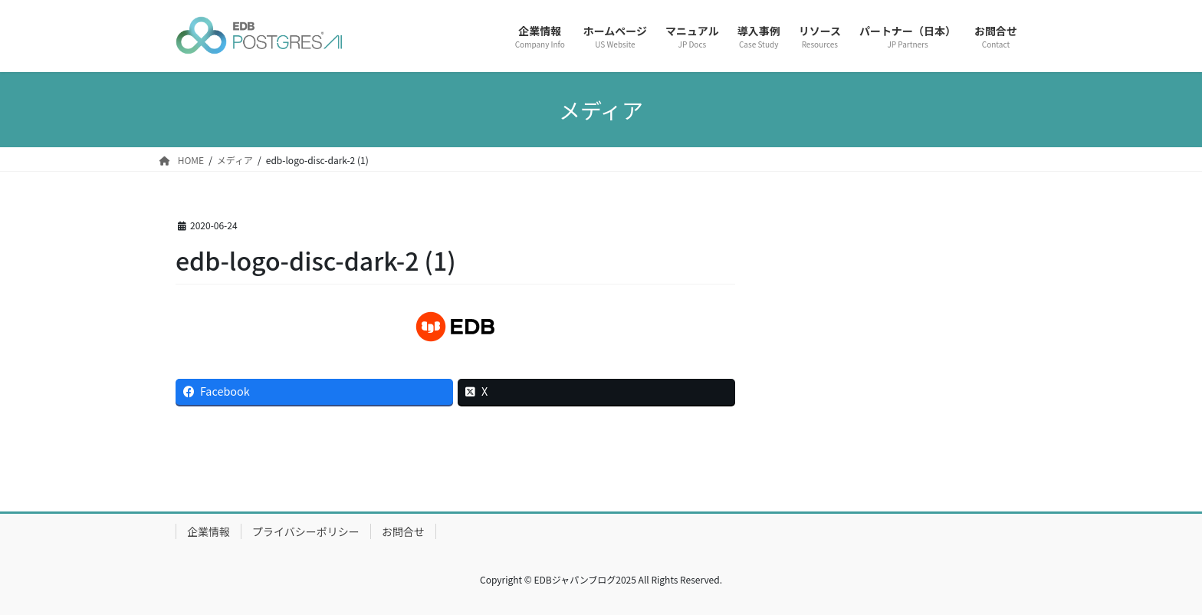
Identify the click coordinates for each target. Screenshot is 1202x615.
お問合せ (403, 531)
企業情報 (208, 531)
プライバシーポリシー (306, 531)
